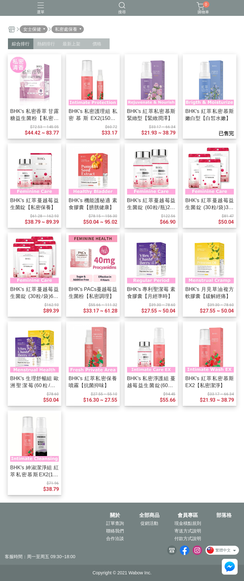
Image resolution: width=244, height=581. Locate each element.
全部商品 (149, 515)
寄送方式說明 (187, 531)
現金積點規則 (187, 523)
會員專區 (188, 515)
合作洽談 (115, 538)
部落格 (224, 515)
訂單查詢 (115, 523)
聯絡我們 (115, 531)
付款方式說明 (187, 538)
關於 (115, 515)
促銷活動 (149, 523)
